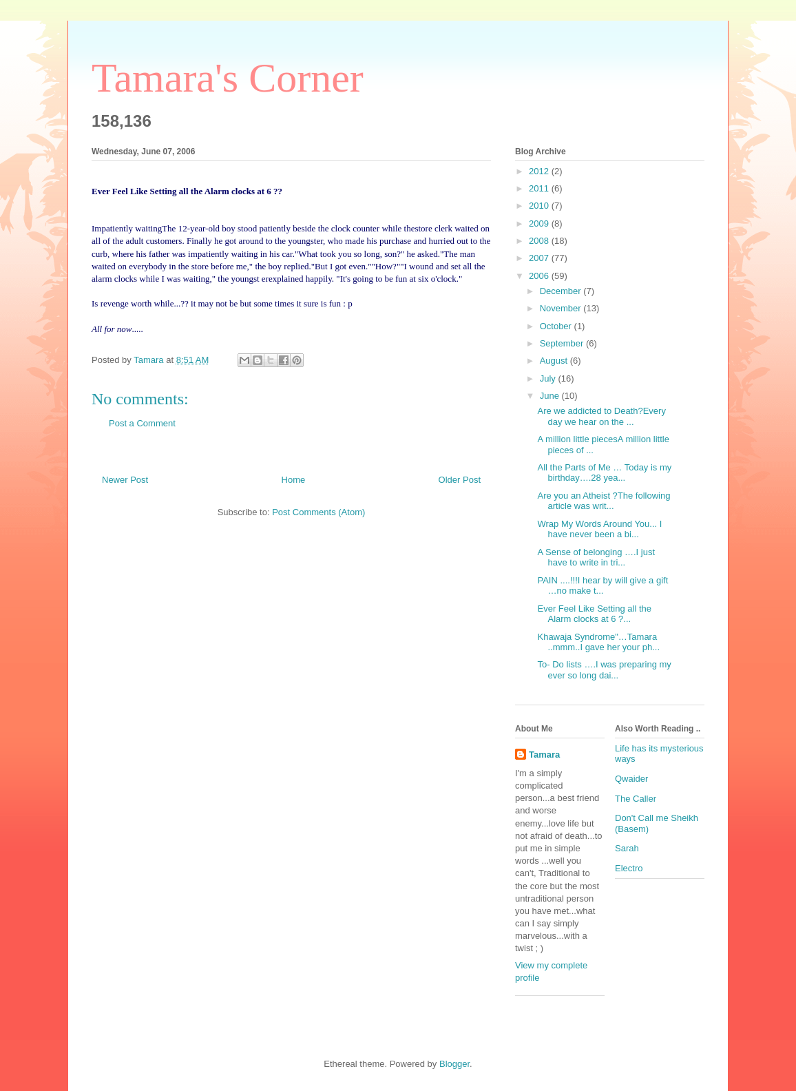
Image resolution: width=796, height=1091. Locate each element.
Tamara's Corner (228, 78)
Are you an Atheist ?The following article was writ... (603, 501)
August (555, 360)
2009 (540, 223)
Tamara (544, 754)
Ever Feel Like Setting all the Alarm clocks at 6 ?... (594, 614)
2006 (540, 276)
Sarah (627, 848)
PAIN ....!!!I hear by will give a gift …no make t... (602, 585)
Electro (628, 868)
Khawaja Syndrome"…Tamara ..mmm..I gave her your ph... (598, 642)
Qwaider (631, 778)
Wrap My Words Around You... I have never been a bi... (599, 529)
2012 (540, 171)
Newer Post (125, 480)
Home (294, 480)
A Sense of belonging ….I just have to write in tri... (596, 557)
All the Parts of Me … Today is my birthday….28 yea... (604, 473)
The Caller (635, 798)
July (549, 378)
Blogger (454, 1064)
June (551, 396)
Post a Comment (142, 423)
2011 (540, 188)
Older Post (460, 480)
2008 (540, 241)
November (562, 308)
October (557, 326)
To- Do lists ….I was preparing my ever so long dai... (604, 669)
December (562, 291)
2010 (540, 205)
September (563, 343)
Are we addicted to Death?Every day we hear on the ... (601, 416)
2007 (540, 258)
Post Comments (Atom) (318, 512)
